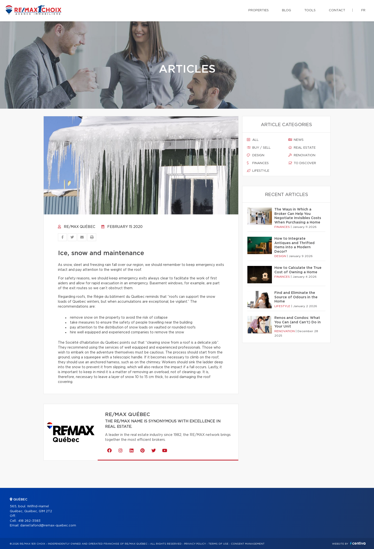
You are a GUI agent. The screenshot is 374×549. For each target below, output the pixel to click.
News (296, 140)
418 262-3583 (29, 521)
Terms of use (218, 544)
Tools (310, 10)
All (253, 140)
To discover (302, 163)
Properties (258, 10)
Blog (286, 10)
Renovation (301, 155)
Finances (258, 163)
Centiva (358, 543)
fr (363, 10)
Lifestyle (258, 170)
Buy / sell (259, 147)
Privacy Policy (195, 544)
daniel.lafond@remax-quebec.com (48, 525)
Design (255, 155)
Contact (337, 10)
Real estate (302, 147)
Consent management (248, 544)
